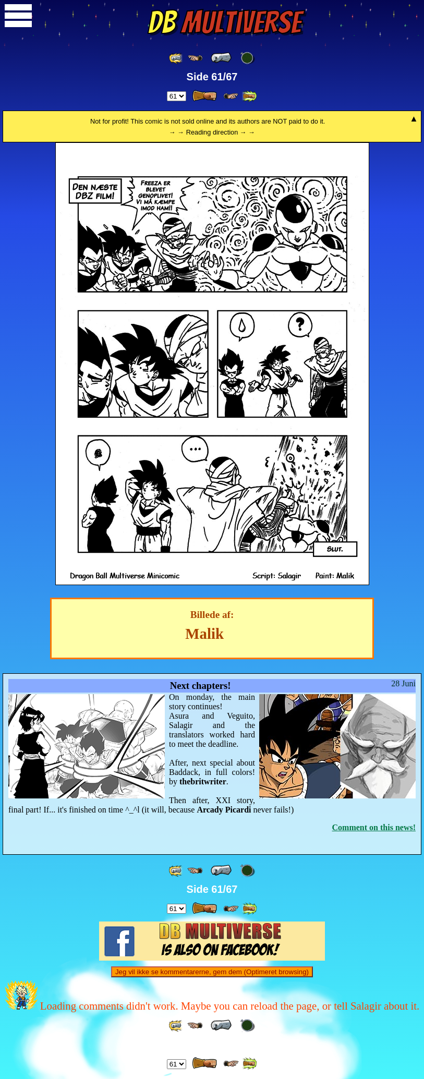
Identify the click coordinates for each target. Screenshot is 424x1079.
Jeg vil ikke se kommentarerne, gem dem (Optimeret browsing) (212, 972)
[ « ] (221, 58)
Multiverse (224, 22)
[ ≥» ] (231, 96)
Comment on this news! (374, 827)
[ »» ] (249, 96)
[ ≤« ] (195, 58)
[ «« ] (176, 58)
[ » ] (204, 96)
